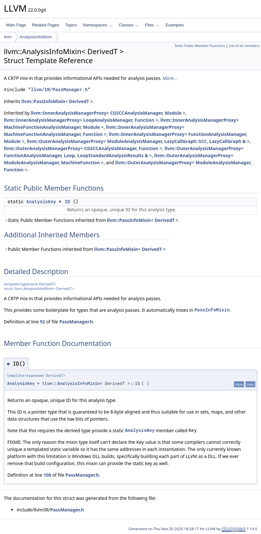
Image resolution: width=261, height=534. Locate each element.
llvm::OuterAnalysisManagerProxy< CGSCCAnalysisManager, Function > (83, 148)
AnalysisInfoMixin (36, 36)
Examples (175, 25)
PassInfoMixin (212, 310)
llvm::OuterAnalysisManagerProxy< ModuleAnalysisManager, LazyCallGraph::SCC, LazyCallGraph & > (138, 141)
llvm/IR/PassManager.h (59, 90)
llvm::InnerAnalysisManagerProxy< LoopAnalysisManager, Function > (81, 120)
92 (42, 322)
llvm (8, 36)
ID (67, 202)
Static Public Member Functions (200, 45)
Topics (71, 25)
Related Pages (45, 25)
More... (170, 78)
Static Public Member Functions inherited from (91, 220)
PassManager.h (76, 322)
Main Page (16, 25)
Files (152, 25)
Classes (129, 25)
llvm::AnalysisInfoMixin (71, 383)
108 (47, 475)
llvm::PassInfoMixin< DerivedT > (57, 101)
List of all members (244, 45)
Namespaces (97, 25)
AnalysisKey (41, 202)
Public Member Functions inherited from (85, 249)
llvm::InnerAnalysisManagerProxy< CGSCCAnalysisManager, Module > (108, 113)
